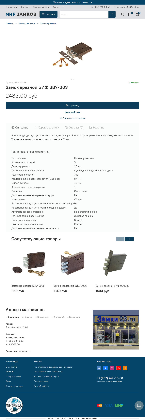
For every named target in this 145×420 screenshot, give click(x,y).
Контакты (25, 7)
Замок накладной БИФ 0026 (70, 285)
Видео (56, 7)
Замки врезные (48, 23)
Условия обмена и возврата (46, 376)
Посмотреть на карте (18, 351)
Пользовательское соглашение (48, 371)
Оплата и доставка (14, 386)
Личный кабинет (41, 386)
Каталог (48, 14)
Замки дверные (27, 23)
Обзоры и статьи (41, 7)
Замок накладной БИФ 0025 (27, 285)
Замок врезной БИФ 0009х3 (112, 285)
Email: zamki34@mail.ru (127, 7)
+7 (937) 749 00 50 (100, 7)
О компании (12, 7)
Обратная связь (41, 381)
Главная (9, 23)
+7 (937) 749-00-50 (110, 378)
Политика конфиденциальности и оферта (53, 367)
